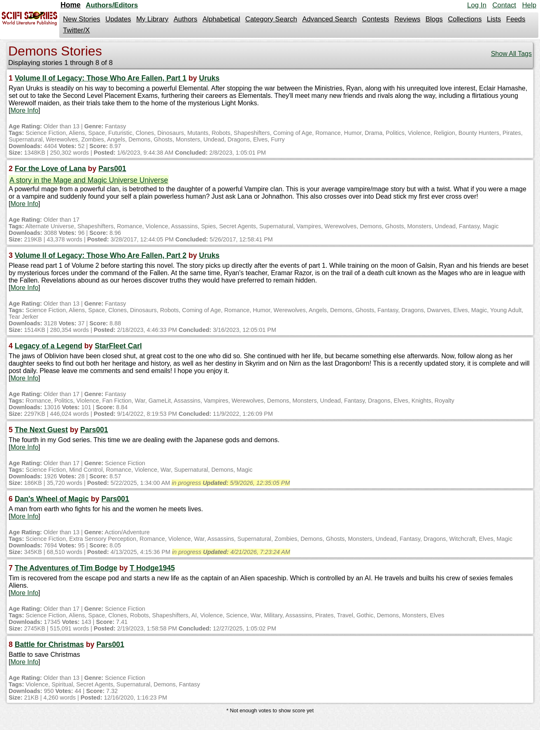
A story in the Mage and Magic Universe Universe (88, 180)
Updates (118, 19)
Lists (494, 19)
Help (529, 5)
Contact (504, 5)
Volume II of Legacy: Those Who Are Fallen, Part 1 (100, 78)
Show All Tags (511, 53)
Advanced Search (329, 19)
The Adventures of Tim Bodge (66, 568)
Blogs (434, 19)
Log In (476, 5)
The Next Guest (41, 430)
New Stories (81, 19)
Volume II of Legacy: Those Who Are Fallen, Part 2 (100, 255)
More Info (24, 110)
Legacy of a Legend (48, 346)
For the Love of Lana (50, 169)
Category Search (271, 19)
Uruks (209, 78)
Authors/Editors (112, 5)
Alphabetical (221, 19)
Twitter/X (76, 30)
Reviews (407, 19)
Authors (186, 19)
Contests (375, 19)
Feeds (516, 19)
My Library (152, 19)
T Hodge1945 (152, 568)
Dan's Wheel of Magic (52, 499)
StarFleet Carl (118, 346)
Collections (465, 19)
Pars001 (112, 169)
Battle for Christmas (49, 644)
